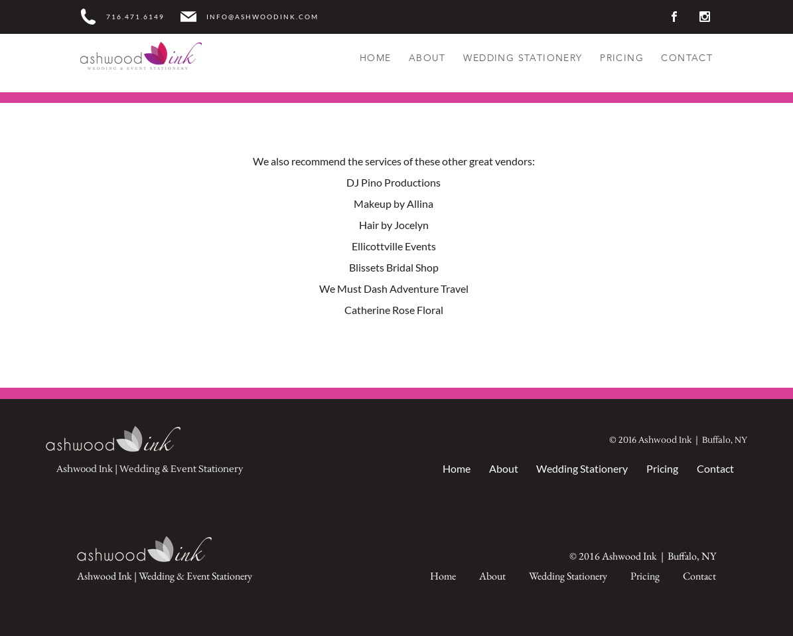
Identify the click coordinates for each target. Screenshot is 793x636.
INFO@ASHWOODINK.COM (262, 17)
